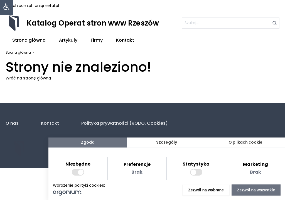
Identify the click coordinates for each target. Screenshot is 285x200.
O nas (12, 123)
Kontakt (125, 40)
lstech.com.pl (19, 5)
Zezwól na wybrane (206, 190)
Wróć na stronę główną (28, 78)
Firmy (97, 40)
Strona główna (29, 40)
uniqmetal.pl (47, 5)
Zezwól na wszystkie (256, 190)
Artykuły (68, 40)
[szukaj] (230, 23)
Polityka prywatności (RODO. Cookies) (124, 123)
